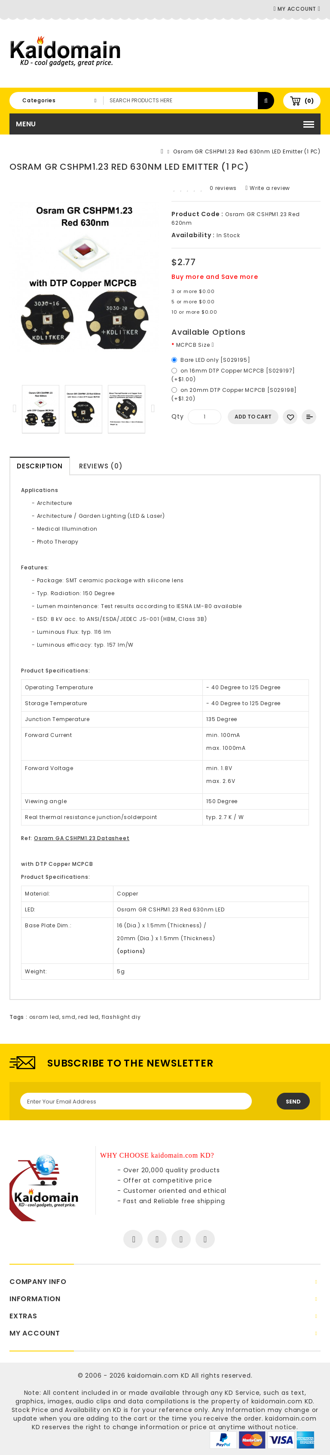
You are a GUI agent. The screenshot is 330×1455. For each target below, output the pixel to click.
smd (68, 1017)
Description (40, 466)
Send (293, 1101)
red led (88, 1017)
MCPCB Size (195, 344)
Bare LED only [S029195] (215, 360)
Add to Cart (253, 416)
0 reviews (223, 188)
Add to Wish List (290, 417)
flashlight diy (121, 1017)
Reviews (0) (101, 466)
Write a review (267, 188)
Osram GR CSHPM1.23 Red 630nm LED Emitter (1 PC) (247, 151)
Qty (177, 416)
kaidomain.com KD (158, 1375)
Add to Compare (309, 417)
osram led (44, 1017)
